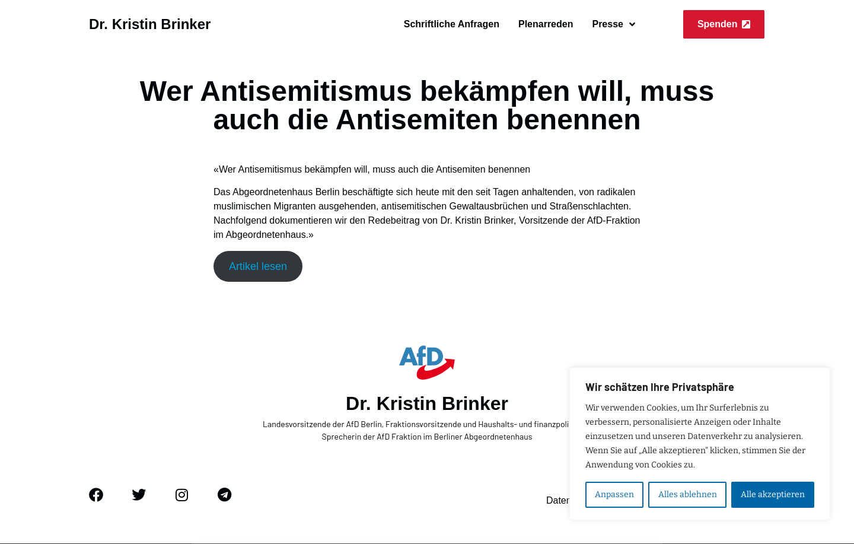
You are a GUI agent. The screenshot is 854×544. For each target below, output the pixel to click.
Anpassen (614, 494)
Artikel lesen (258, 266)
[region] (699, 443)
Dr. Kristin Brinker (150, 24)
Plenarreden (545, 24)
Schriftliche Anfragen (451, 24)
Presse (613, 24)
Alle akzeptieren (773, 494)
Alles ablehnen (687, 494)
